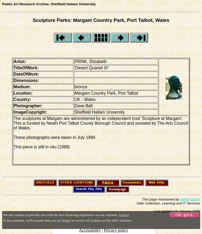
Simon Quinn (190, 199)
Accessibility (90, 230)
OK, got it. (184, 214)
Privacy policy (116, 230)
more (123, 215)
